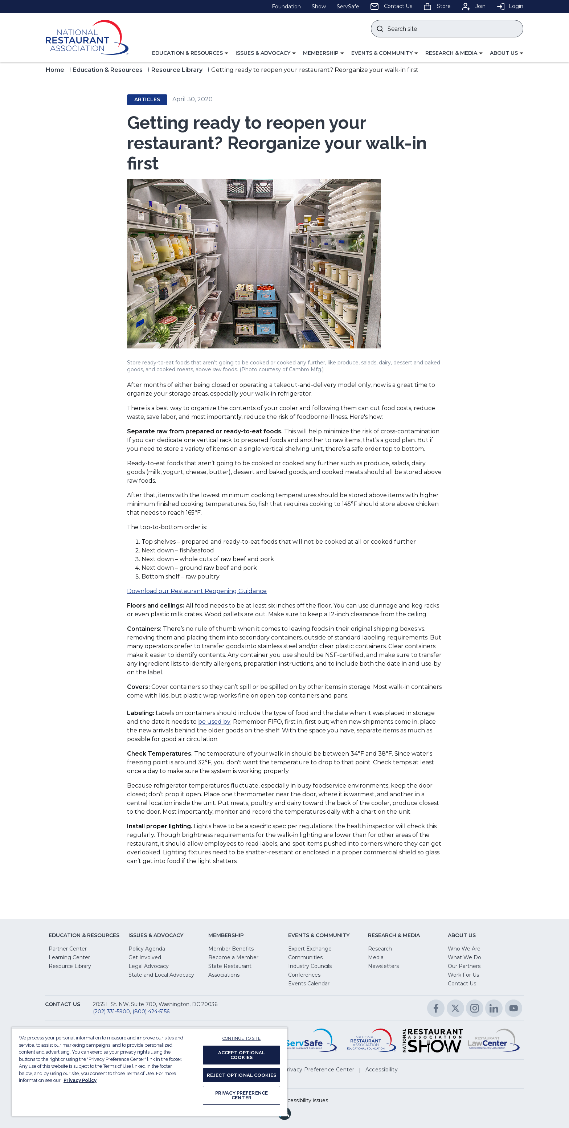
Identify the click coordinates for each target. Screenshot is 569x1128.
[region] (149, 1071)
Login (509, 6)
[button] (190, 53)
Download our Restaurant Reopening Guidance (197, 591)
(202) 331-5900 (111, 1011)
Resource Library (176, 69)
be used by (214, 721)
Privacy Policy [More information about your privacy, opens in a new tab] (80, 1080)
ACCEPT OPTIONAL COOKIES (241, 1055)
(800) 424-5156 (150, 1011)
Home (55, 69)
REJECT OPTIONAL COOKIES (241, 1075)
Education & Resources (108, 69)
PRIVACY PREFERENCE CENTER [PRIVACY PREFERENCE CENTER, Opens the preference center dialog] (241, 1095)
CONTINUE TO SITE (241, 1038)
